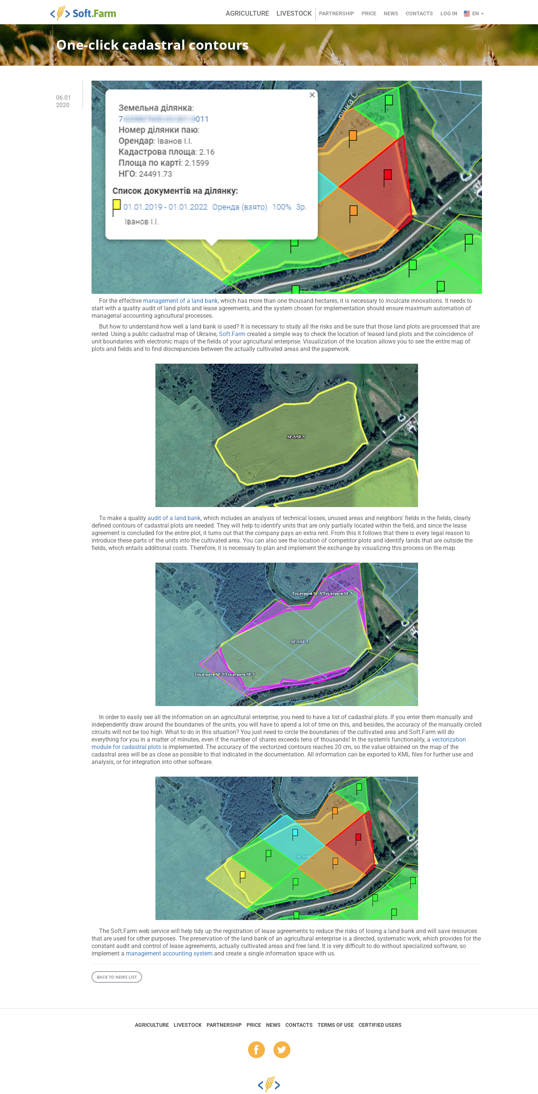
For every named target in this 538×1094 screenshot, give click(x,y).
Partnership (336, 13)
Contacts (419, 13)
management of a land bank (180, 300)
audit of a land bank (174, 518)
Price (369, 13)
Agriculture (247, 13)
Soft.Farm (87, 13)
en (478, 13)
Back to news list (117, 977)
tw (281, 1050)
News (391, 13)
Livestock (294, 13)
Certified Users (380, 1025)
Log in (448, 13)
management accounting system (169, 953)
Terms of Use (336, 1025)
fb (256, 1050)
